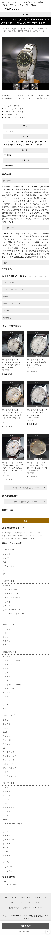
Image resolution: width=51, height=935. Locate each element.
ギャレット (7, 736)
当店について (10, 897)
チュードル (7, 570)
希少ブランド (9, 783)
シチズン (6, 641)
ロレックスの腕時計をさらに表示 (25, 488)
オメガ (6, 538)
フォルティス (8, 752)
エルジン (6, 803)
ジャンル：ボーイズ (12, 106)
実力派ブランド (10, 652)
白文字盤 (16, 538)
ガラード (6, 855)
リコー (5, 633)
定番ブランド (17, 29)
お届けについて (15, 902)
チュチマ (6, 724)
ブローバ (6, 705)
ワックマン (7, 740)
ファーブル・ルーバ (11, 660)
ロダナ (5, 787)
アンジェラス (8, 795)
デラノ (5, 815)
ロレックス (28, 29)
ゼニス (5, 574)
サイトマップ (40, 897)
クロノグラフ (36, 533)
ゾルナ (5, 772)
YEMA (5, 819)
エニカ (5, 827)
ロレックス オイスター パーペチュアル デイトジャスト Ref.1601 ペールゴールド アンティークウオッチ (12, 415)
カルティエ (7, 585)
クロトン (6, 680)
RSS (6, 882)
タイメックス (8, 760)
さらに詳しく (40, 98)
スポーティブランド (11, 715)
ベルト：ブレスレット (13, 108)
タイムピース (7, 29)
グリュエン (7, 811)
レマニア (6, 700)
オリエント (7, 629)
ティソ (5, 708)
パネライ (6, 602)
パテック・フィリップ (12, 597)
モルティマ (7, 791)
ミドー (5, 668)
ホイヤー (6, 728)
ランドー (6, 844)
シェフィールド (9, 756)
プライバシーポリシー (32, 908)
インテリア (7, 867)
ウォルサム (7, 664)
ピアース (6, 835)
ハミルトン (7, 676)
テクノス (6, 692)
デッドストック (29, 538)
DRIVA (6, 852)
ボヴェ (5, 672)
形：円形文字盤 (11, 114)
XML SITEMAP (10, 885)
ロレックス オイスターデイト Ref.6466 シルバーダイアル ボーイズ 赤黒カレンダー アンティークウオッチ (12, 468)
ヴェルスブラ (8, 839)
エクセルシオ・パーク (12, 684)
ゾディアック (8, 688)
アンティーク (21, 533)
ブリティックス (9, 776)
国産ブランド (9, 624)
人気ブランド (9, 581)
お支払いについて (34, 902)
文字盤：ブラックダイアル (15, 117)
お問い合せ (14, 908)
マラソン (6, 744)
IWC (5, 562)
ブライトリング (9, 566)
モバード (6, 656)
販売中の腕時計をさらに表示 (25, 502)
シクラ (5, 720)
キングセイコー (20, 536)
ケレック (6, 831)
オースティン (8, 807)
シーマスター (36, 536)
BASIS (5, 847)
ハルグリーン (8, 764)
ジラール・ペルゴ (10, 594)
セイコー (7, 536)
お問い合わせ (23, 932)
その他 (6, 862)
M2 (4, 748)
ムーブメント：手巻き (13, 111)
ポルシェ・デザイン (11, 609)
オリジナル (7, 871)
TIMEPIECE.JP (11, 8)
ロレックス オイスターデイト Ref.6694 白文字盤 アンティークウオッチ (37, 362)
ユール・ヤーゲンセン (12, 824)
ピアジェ (6, 606)
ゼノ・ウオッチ (9, 768)
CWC (5, 732)
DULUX (6, 799)
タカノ (5, 645)
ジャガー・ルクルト (11, 589)
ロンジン (6, 617)
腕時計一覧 (25, 897)
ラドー (5, 696)
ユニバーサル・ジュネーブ (14, 614)
